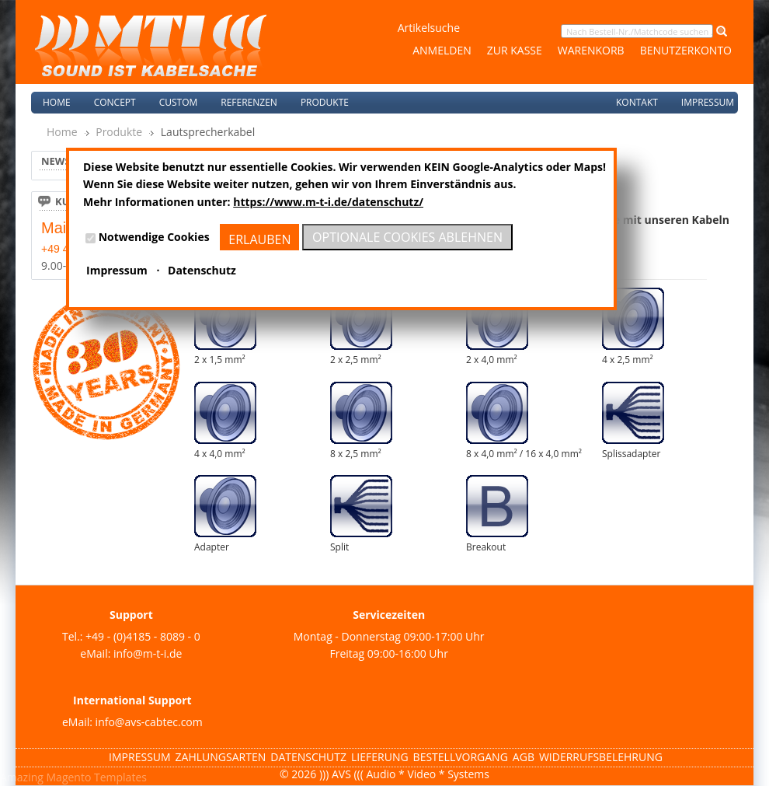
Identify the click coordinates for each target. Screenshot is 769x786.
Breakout (486, 547)
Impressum (707, 102)
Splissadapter (631, 453)
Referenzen (249, 102)
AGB (523, 756)
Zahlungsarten (221, 756)
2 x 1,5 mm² (219, 359)
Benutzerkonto (686, 50)
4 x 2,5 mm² (627, 359)
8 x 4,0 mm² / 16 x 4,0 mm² (524, 453)
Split (339, 547)
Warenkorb (591, 50)
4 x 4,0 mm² (219, 453)
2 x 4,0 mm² (491, 359)
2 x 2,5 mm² (355, 359)
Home (57, 102)
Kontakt (637, 102)
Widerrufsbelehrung (601, 756)
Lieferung (380, 756)
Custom (178, 102)
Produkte (119, 131)
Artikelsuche (429, 27)
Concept (115, 102)
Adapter (211, 547)
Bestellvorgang (460, 756)
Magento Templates (97, 777)
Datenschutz (308, 756)
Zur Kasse (514, 50)
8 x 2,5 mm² (355, 453)
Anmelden (441, 50)
